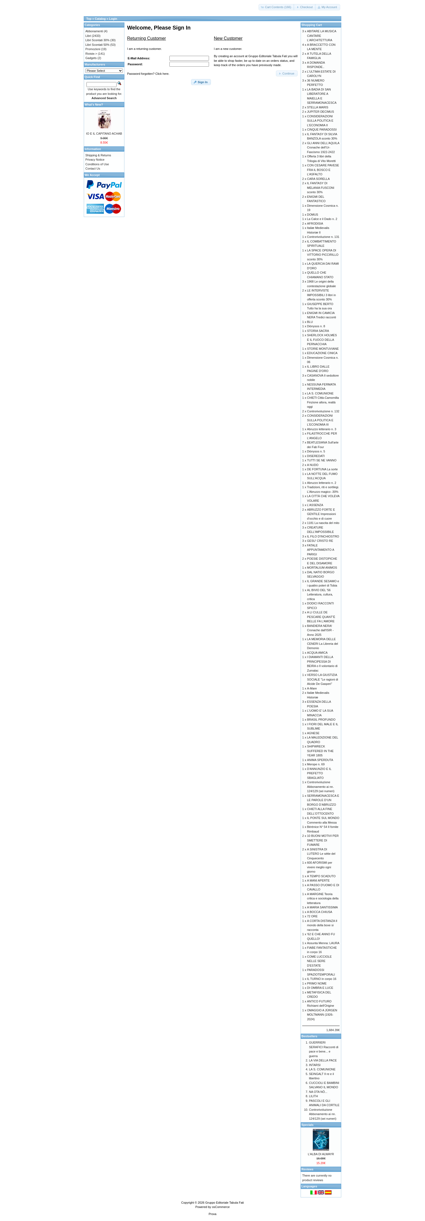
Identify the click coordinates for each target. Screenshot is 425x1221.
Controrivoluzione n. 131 (323, 236)
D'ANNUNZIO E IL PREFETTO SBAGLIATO (319, 773)
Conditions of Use (97, 164)
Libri (88, 35)
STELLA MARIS (317, 107)
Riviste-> (91, 53)
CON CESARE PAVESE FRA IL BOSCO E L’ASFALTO (323, 170)
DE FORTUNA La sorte (322, 469)
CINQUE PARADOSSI (322, 129)
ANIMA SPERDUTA (320, 760)
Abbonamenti (94, 31)
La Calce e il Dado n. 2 (322, 219)
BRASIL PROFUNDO (321, 719)
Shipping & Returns (98, 155)
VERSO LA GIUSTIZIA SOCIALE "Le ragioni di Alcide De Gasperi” (322, 679)
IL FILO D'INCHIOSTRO (323, 536)
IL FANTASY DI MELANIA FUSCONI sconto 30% (320, 188)
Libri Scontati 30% (97, 40)
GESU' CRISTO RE (320, 540)
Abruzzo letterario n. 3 (321, 429)
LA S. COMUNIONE (320, 393)
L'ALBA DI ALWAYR (321, 1154)
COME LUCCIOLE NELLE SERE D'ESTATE (319, 961)
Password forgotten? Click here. (148, 73)
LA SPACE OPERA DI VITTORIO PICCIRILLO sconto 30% (323, 255)
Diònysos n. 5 (316, 451)
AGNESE (313, 733)
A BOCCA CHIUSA (319, 912)
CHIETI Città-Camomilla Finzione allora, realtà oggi (323, 402)
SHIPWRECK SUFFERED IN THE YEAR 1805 (320, 751)
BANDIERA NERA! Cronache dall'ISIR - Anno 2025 (320, 630)
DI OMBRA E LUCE (320, 987)
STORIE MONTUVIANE (323, 348)
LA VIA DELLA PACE (323, 1060)
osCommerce (221, 1207)
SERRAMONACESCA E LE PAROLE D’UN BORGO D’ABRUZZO (323, 800)
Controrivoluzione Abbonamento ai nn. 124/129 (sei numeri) (320, 786)
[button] (277, 7)
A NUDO (312, 465)
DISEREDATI (316, 456)
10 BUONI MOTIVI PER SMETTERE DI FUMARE (323, 840)
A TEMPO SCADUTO (321, 876)
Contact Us (92, 168)
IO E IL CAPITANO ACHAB (104, 133)
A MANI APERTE (318, 880)
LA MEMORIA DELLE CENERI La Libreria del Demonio (322, 643)
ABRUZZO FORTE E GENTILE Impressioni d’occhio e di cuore (321, 514)
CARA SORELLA (318, 178)
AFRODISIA (315, 223)
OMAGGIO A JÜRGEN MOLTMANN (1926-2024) (322, 1015)
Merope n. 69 (316, 764)
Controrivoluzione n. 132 (323, 411)
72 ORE (312, 916)
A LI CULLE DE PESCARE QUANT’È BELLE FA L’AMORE (321, 617)
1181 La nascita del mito (323, 522)
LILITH (313, 1096)
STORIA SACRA (318, 330)
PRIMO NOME (317, 983)
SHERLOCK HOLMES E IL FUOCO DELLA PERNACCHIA (322, 339)
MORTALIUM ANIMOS (322, 567)
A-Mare (312, 688)
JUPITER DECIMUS (320, 111)
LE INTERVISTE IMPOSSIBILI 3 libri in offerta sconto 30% (321, 295)
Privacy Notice (94, 159)
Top (88, 18)
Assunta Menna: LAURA (323, 943)
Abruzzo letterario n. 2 (321, 482)
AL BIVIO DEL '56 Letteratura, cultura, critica (320, 594)
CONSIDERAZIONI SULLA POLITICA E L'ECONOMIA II (320, 121)
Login (113, 18)
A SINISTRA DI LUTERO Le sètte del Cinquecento (321, 854)
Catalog (100, 18)
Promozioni (92, 49)
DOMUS (312, 214)
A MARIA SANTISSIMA (322, 907)
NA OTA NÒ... (318, 1091)
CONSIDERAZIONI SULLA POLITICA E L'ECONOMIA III (320, 420)
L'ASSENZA (315, 505)
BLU (310, 321)
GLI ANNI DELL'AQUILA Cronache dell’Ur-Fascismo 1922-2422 (323, 147)
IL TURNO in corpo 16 (321, 978)
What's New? (94, 104)
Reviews (307, 1169)
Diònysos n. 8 (316, 326)
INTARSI (315, 1065)
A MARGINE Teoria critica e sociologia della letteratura (323, 898)
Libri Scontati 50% (97, 44)
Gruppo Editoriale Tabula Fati (224, 1202)
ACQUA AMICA (317, 652)
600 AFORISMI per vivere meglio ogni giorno (319, 867)
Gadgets (91, 58)
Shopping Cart (311, 25)
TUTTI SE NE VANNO (322, 460)
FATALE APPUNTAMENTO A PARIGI (320, 550)
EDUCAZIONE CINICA (322, 353)
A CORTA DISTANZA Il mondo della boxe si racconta (322, 925)
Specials (307, 1124)
